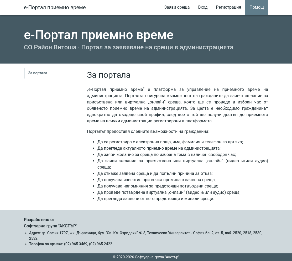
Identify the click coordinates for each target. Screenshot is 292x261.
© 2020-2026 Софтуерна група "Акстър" (146, 257)
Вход (203, 7)
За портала (37, 73)
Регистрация (228, 7)
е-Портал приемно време (55, 7)
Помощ (256, 7)
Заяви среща (177, 7)
